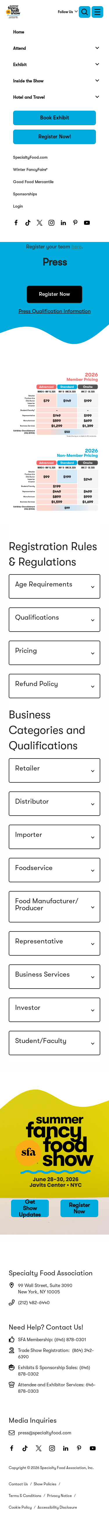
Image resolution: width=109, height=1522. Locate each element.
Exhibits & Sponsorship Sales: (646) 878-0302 (49, 1370)
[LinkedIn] (64, 224)
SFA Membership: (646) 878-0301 (47, 1339)
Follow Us (65, 12)
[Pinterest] (76, 224)
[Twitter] (41, 224)
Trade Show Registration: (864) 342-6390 (51, 1353)
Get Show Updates (30, 1208)
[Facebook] (17, 224)
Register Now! (54, 136)
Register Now (54, 294)
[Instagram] (53, 224)
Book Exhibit (54, 118)
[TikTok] (29, 224)
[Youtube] (88, 224)
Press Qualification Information (55, 311)
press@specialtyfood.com (40, 1433)
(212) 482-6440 (29, 1302)
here (76, 247)
